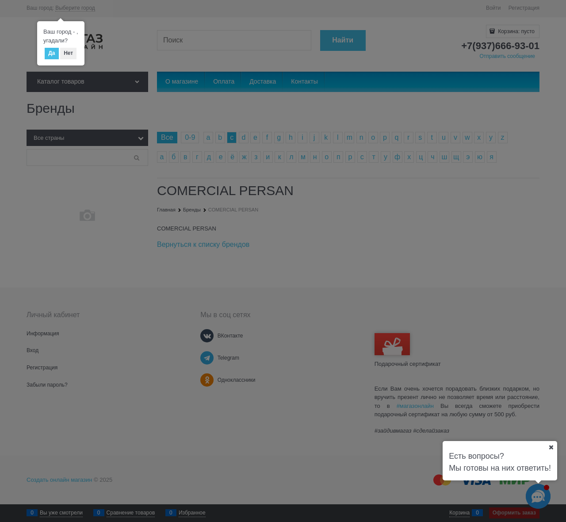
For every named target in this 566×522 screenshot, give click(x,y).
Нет (68, 53)
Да (51, 53)
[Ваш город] (551, 447)
